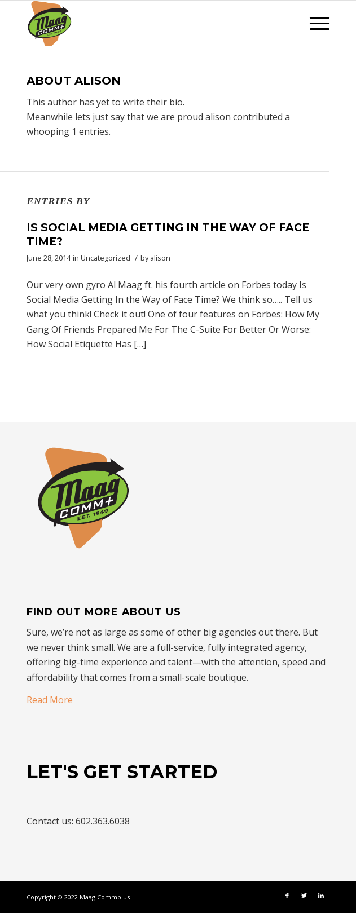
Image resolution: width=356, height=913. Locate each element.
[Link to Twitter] (304, 895)
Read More (50, 700)
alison (160, 258)
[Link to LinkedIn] (321, 895)
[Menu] (313, 23)
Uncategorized (105, 258)
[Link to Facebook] (287, 895)
